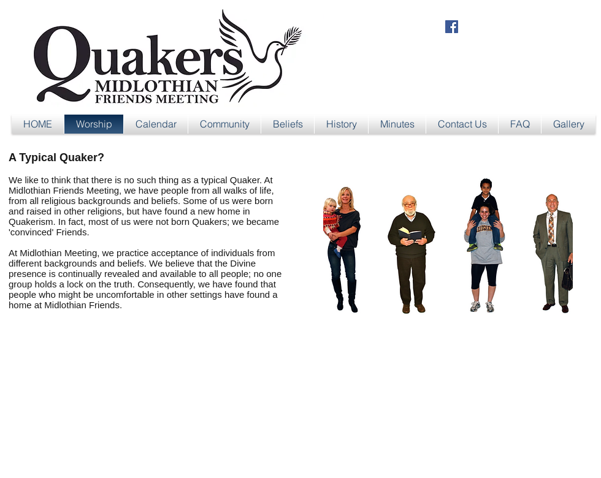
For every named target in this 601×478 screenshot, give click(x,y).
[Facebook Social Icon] (451, 26)
